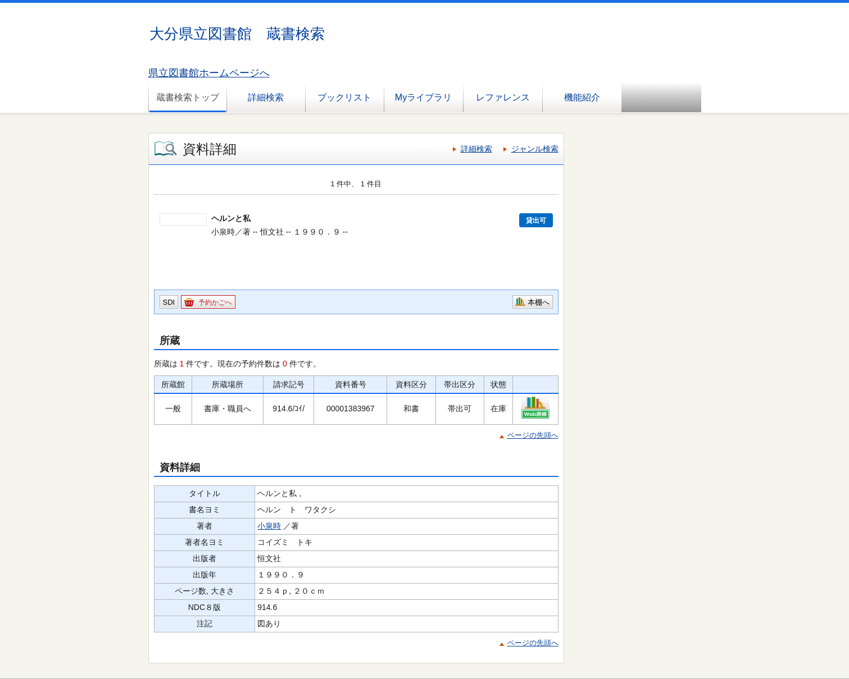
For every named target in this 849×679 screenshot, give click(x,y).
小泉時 (269, 525)
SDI (169, 302)
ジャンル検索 (535, 148)
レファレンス (503, 97)
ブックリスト (344, 97)
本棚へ (539, 302)
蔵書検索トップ (187, 97)
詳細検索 (266, 97)
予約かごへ (215, 302)
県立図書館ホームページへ (209, 73)
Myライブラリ (423, 97)
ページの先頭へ (533, 435)
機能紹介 (582, 97)
